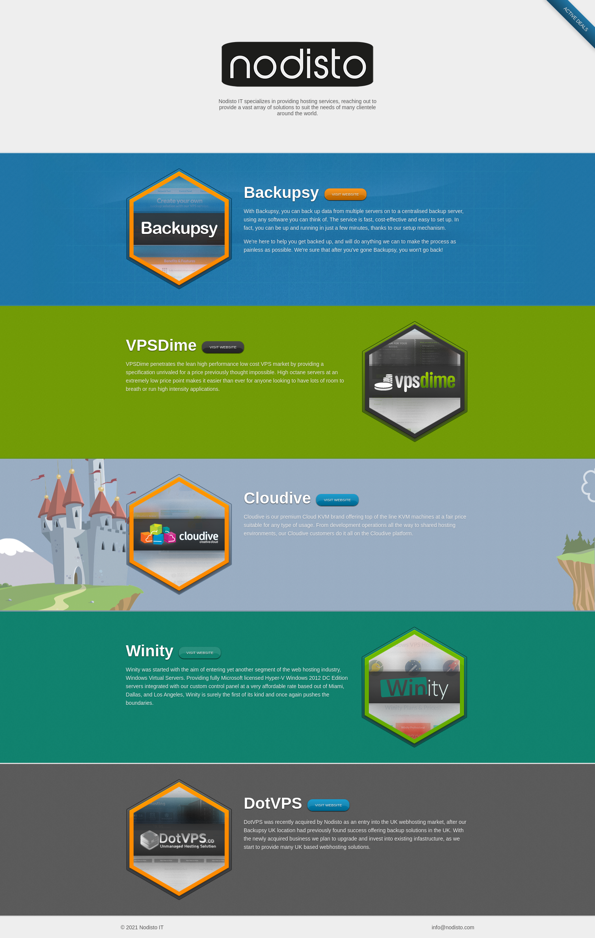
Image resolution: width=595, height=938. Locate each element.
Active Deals (575, 19)
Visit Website (345, 194)
